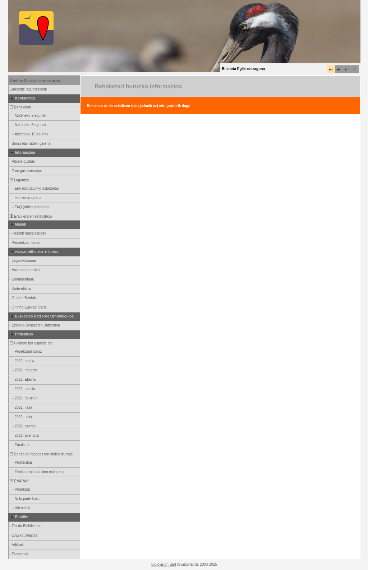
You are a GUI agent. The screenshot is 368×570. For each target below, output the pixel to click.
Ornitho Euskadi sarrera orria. (35, 81)
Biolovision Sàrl (163, 564)
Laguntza (19, 180)
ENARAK (19, 481)
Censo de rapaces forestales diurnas (41, 454)
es (339, 69)
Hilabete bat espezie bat (31, 343)
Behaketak (20, 107)
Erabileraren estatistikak (30, 216)
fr (355, 69)
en (346, 69)
